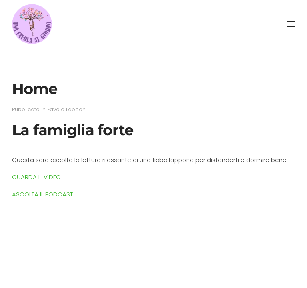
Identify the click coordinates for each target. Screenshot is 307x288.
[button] (291, 24)
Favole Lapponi (67, 109)
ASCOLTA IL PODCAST (42, 194)
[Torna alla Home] (32, 24)
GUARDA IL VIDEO (36, 177)
